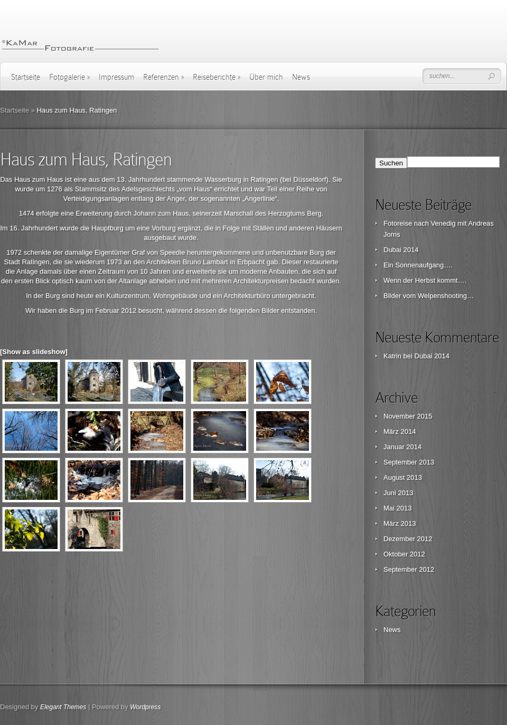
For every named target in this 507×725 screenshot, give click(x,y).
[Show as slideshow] (34, 352)
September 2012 (408, 569)
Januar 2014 (402, 447)
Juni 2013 (398, 493)
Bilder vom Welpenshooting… (428, 296)
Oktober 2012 (404, 554)
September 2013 (408, 462)
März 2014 (399, 431)
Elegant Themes (63, 707)
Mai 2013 (397, 508)
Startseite (25, 77)
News (301, 77)
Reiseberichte (216, 77)
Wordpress (145, 707)
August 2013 (402, 477)
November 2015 (408, 416)
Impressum (116, 77)
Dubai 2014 (401, 250)
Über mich (266, 77)
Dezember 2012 (408, 539)
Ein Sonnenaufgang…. (418, 265)
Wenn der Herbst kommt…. (424, 280)
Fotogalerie (69, 77)
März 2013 (399, 523)
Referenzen (163, 77)
